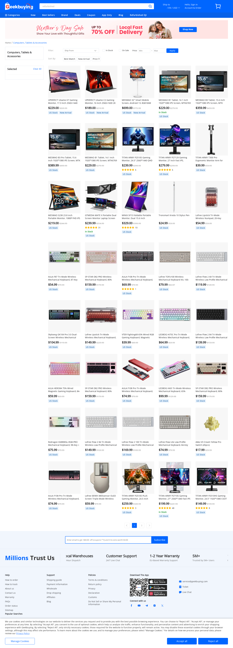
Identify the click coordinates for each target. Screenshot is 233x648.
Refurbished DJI (138, 15)
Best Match (69, 58)
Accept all (182, 641)
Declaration (94, 592)
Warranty (9, 597)
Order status (11, 605)
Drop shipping (54, 592)
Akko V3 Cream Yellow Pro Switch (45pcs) (208, 443)
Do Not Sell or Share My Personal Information (104, 603)
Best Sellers (48, 15)
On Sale (124, 50)
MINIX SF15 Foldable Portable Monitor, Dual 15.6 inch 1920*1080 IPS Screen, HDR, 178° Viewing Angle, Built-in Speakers (136, 217)
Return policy (94, 584)
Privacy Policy (22, 633)
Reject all (213, 641)
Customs (92, 597)
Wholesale (52, 588)
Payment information (57, 584)
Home (8, 42)
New (33, 15)
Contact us (10, 592)
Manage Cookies (20, 641)
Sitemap (9, 610)
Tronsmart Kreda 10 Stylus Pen (174, 215)
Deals (78, 15)
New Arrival (84, 58)
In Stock (108, 50)
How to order (11, 580)
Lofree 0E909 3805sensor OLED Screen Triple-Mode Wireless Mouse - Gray (100, 497)
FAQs (7, 601)
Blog (121, 15)
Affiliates (51, 597)
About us (9, 588)
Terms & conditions (98, 580)
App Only (107, 15)
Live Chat (185, 592)
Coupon (91, 15)
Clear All (37, 68)
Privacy (91, 588)
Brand (64, 15)
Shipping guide (54, 580)
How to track (11, 584)
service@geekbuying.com (193, 581)
